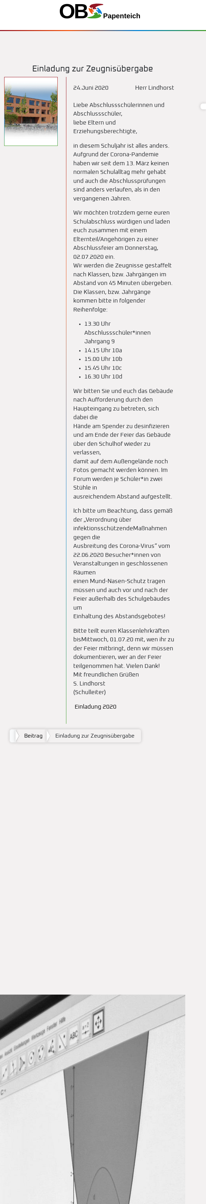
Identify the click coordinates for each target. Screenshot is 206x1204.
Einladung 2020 (94, 707)
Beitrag (33, 736)
